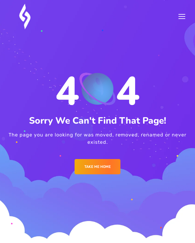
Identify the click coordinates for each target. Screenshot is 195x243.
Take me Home (97, 167)
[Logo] (25, 16)
